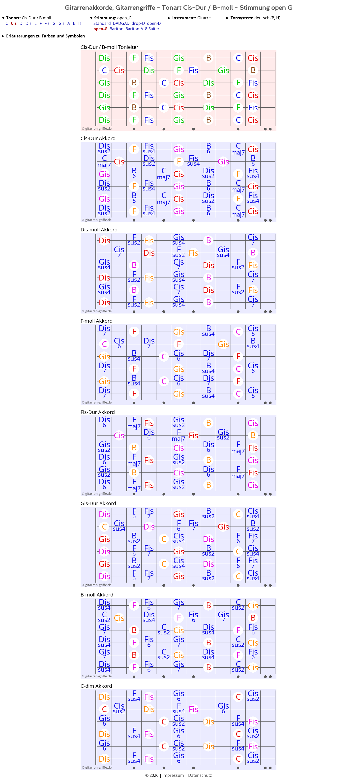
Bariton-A (134, 28)
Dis (29, 23)
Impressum (173, 775)
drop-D (138, 23)
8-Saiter (152, 28)
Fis (48, 23)
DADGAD (121, 23)
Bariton (116, 28)
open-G (100, 28)
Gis (62, 23)
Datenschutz (200, 775)
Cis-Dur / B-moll (28, 18)
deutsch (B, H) (255, 18)
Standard (102, 23)
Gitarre (191, 18)
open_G (113, 18)
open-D (154, 23)
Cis (14, 23)
